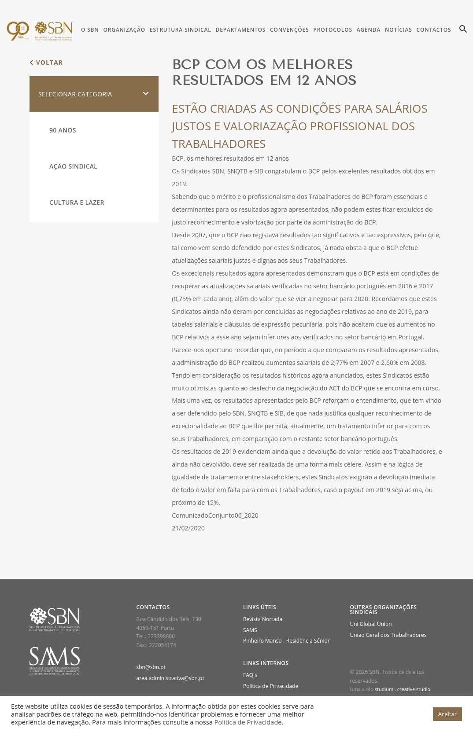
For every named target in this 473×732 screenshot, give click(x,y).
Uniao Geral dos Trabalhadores (388, 635)
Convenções (289, 29)
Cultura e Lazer (76, 202)
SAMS (250, 630)
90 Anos (62, 130)
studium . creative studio (402, 689)
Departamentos (241, 29)
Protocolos (332, 29)
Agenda (369, 29)
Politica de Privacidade (270, 686)
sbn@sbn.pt (151, 667)
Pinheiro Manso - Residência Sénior (286, 640)
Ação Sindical (73, 166)
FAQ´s (250, 675)
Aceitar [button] (447, 714)
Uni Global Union (371, 624)
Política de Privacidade (248, 721)
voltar (46, 62)
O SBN (90, 29)
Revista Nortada (262, 619)
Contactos (434, 29)
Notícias (398, 29)
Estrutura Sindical (180, 29)
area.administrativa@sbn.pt (170, 678)
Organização (124, 29)
